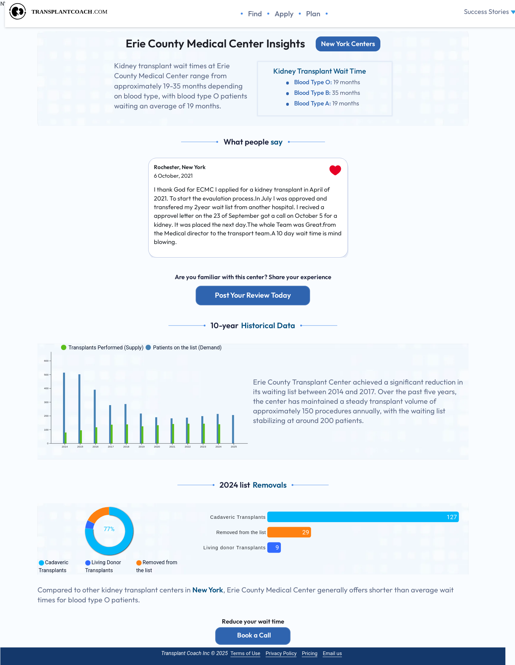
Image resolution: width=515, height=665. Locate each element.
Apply (284, 14)
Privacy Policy (285, 653)
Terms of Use (250, 653)
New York (212, 590)
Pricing (314, 653)
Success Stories (486, 10)
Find (255, 14)
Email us (337, 653)
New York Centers (353, 43)
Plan (313, 14)
